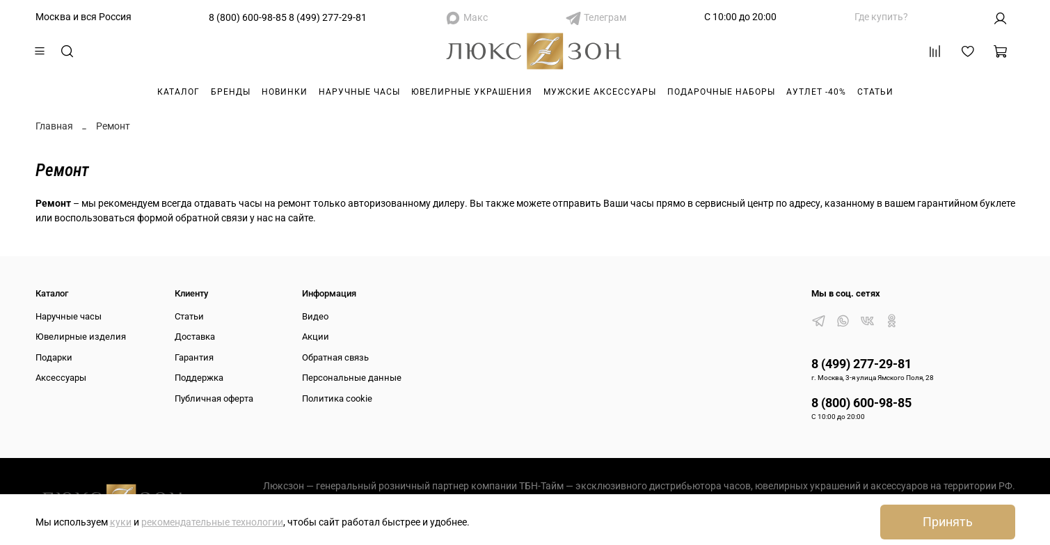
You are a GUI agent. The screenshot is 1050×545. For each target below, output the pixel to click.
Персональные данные (351, 377)
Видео (315, 316)
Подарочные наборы (721, 92)
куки (121, 522)
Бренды (230, 92)
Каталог (178, 92)
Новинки (285, 92)
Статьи (875, 92)
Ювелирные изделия (80, 336)
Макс (475, 17)
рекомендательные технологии (212, 522)
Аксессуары (60, 377)
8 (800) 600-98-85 (248, 17)
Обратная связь (335, 357)
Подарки (53, 357)
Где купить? (881, 16)
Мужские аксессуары (599, 92)
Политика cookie (337, 398)
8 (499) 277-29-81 (328, 17)
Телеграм (605, 17)
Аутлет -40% (816, 92)
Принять (948, 522)
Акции (315, 336)
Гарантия (194, 357)
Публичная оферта (214, 398)
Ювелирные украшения (471, 92)
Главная (54, 126)
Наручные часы (359, 92)
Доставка (195, 336)
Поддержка (199, 377)
